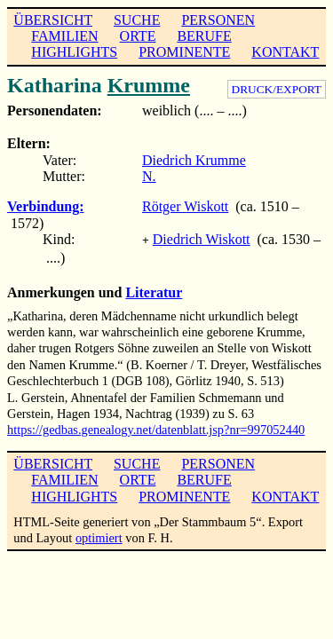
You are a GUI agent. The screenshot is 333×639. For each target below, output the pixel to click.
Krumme (148, 85)
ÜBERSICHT (52, 20)
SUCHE (137, 20)
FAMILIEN (64, 35)
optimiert (99, 536)
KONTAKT (285, 51)
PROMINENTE (184, 51)
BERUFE (204, 35)
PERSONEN (218, 20)
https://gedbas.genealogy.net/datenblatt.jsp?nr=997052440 (156, 428)
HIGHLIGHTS (74, 51)
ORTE (138, 35)
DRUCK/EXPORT (276, 89)
